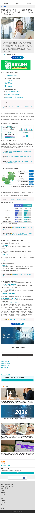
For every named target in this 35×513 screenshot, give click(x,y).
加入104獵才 (3, 508)
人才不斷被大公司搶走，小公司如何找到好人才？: (18, 319)
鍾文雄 (4, 54)
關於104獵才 (3, 506)
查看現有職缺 (3, 492)
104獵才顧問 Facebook (5, 363)
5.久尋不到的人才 (8, 86)
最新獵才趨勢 (3, 502)
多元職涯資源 (3, 496)
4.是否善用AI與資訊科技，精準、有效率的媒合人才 (15, 96)
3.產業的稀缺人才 (8, 83)
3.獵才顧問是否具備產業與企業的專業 (12, 94)
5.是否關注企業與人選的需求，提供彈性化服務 (14, 97)
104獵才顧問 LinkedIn (5, 365)
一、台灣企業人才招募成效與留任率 (10, 75)
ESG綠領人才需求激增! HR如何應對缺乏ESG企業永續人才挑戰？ (18, 199)
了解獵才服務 (3, 500)
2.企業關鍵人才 (8, 82)
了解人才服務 (3, 494)
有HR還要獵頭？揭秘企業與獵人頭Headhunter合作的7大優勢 (18, 102)
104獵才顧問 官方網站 (5, 361)
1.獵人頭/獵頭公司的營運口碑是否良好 (12, 91)
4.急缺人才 (7, 85)
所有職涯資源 (3, 6)
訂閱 (17, 472)
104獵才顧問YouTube (5, 367)
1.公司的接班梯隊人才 (9, 80)
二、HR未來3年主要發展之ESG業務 (10, 76)
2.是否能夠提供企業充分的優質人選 (12, 93)
